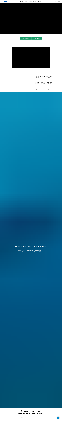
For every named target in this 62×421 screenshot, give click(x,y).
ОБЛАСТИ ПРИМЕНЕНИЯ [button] (28, 1)
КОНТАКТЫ (34, 1)
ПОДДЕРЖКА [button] (40, 1)
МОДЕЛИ (21, 1)
